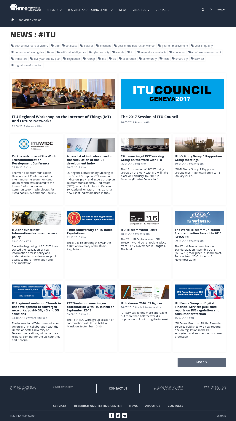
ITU (130, 52)
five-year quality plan (45, 58)
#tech (138, 307)
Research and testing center (88, 10)
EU (50, 52)
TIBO (55, 45)
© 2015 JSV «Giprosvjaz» (22, 415)
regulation (71, 58)
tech (164, 58)
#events (31, 126)
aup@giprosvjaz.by (63, 386)
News (123, 10)
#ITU (39, 126)
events (118, 52)
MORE (201, 362)
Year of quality (202, 45)
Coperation (127, 58)
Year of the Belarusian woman (134, 45)
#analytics (155, 307)
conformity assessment (204, 52)
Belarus (86, 45)
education (177, 52)
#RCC (143, 164)
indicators (19, 58)
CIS (112, 58)
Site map (221, 415)
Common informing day (27, 52)
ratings (89, 58)
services (198, 58)
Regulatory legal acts (151, 52)
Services (52, 10)
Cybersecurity (99, 52)
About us (139, 10)
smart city (180, 58)
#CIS (44, 318)
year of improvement (173, 45)
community (148, 58)
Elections (103, 45)
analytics (69, 45)
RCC (102, 58)
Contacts (162, 10)
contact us (118, 388)
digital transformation (26, 65)
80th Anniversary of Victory (29, 45)
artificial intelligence (71, 52)
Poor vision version (29, 20)
